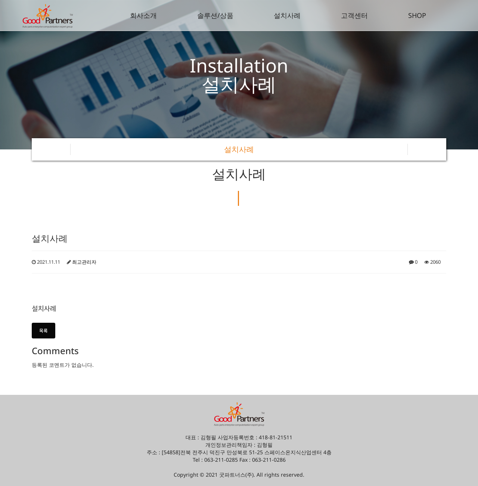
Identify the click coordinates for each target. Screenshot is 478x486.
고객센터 (354, 15)
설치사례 (287, 15)
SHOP (417, 15)
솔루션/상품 (215, 15)
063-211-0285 (221, 459)
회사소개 (143, 15)
